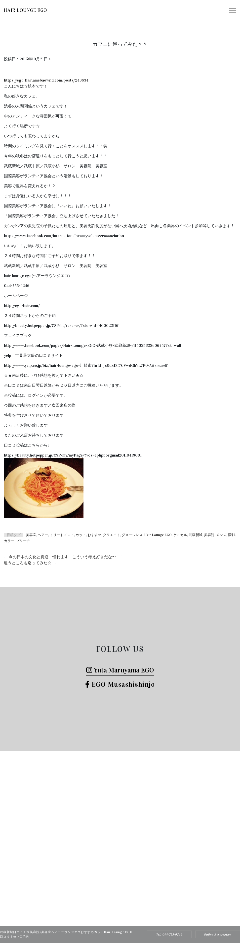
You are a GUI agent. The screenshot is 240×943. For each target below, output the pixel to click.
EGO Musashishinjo (120, 684)
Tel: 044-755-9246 (169, 934)
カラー (9, 541)
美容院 (209, 535)
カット (81, 535)
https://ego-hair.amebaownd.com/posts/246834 (46, 80)
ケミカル (180, 535)
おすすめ (94, 535)
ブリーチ (23, 541)
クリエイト (111, 535)
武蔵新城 (195, 535)
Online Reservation (218, 934)
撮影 (231, 535)
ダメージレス (132, 535)
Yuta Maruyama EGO (120, 670)
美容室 (31, 535)
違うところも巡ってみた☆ (30, 563)
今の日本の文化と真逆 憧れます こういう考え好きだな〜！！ (64, 557)
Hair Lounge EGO (158, 535)
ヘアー (43, 535)
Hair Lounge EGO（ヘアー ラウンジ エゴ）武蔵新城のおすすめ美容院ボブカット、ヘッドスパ (113, 917)
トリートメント (62, 535)
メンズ (221, 535)
